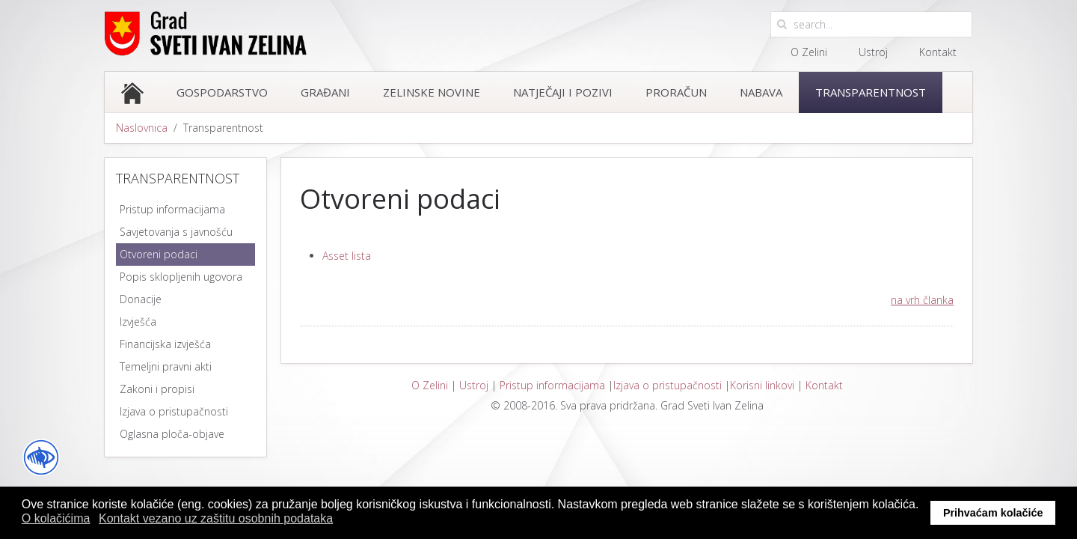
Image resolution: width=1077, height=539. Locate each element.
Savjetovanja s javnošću (176, 232)
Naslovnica (142, 128)
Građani (325, 92)
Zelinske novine (431, 92)
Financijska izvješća (165, 344)
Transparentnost (870, 92)
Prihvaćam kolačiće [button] (993, 513)
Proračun (676, 92)
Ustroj (873, 52)
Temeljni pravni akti (166, 366)
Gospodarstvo (222, 92)
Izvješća (138, 321)
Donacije (141, 299)
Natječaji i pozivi (563, 92)
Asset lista (346, 256)
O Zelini (809, 52)
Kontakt (938, 52)
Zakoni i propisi (157, 389)
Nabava (761, 92)
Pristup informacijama (552, 385)
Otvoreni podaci (158, 254)
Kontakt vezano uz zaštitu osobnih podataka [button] (216, 518)
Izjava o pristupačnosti (667, 385)
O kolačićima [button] (56, 518)
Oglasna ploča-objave (172, 434)
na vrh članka (922, 300)
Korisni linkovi (762, 385)
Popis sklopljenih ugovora (181, 277)
